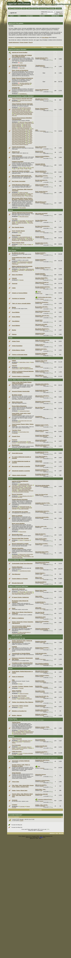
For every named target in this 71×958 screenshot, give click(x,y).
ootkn (41, 312)
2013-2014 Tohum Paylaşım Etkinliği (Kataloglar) (22, 144)
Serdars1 (42, 402)
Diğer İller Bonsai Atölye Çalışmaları (21, 491)
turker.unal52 (43, 165)
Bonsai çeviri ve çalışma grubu (26, 554)
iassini (41, 316)
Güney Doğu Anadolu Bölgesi (19, 733)
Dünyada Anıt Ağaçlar (21, 221)
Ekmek (21, 707)
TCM (41, 181)
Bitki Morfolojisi (29, 270)
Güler (41, 147)
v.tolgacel (42, 613)
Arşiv (57, 833)
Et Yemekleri (22, 697)
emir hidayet (42, 539)
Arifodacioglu (43, 512)
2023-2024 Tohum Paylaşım (24, 127)
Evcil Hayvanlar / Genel (25, 746)
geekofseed (42, 706)
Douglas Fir (42, 781)
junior (41, 221)
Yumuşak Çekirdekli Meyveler (18, 238)
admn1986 (42, 329)
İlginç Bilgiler (22, 269)
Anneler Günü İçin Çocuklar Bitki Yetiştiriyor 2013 (22, 194)
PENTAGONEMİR (44, 486)
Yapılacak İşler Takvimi (24, 411)
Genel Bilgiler (22, 220)
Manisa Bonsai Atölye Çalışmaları (26, 490)
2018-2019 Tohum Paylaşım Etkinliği (22, 131)
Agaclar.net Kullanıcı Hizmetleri (17, 49)
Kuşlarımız (24, 748)
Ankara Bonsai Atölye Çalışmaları (19, 486)
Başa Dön (61, 833)
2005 (30, 168)
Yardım (21, 62)
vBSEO (41, 837)
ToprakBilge (42, 109)
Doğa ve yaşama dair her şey (17, 638)
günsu (41, 90)
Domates (21, 280)
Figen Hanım (43, 385)
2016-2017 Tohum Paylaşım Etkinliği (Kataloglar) (22, 139)
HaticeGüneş (43, 131)
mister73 (42, 752)
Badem (29, 244)
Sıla (41, 350)
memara (42, 334)
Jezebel (41, 676)
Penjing (21, 540)
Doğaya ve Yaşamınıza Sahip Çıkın (18, 586)
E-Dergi (35, 8)
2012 (25, 167)
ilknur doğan (42, 152)
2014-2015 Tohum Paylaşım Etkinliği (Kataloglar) (22, 142)
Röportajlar (29, 591)
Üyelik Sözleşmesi (14, 42)
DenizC (41, 345)
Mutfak (10, 668)
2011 (29, 167)
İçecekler (21, 688)
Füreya (41, 367)
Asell (41, 775)
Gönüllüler (52, 8)
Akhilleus (42, 504)
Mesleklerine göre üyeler (17, 85)
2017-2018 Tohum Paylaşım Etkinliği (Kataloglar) (22, 135)
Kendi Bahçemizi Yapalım (25, 570)
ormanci (41, 648)
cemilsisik (42, 283)
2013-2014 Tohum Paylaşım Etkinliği (22, 143)
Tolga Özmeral (43, 711)
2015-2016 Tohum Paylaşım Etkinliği (22, 136)
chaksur (41, 157)
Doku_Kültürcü (43, 446)
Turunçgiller (29, 239)
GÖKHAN (42, 457)
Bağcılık (13, 245)
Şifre (42, 13)
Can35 (41, 408)
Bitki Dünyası (12, 250)
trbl (40, 527)
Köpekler (19, 748)
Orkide (10, 337)
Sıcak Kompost (23, 441)
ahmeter (42, 583)
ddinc (41, 461)
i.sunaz (41, 244)
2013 (21, 167)
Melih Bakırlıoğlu (43, 436)
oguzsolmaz (42, 697)
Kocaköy (21, 820)
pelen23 (41, 185)
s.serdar (42, 425)
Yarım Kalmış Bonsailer (23, 508)
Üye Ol (11, 15)
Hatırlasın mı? (58, 12)
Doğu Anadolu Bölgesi (28, 732)
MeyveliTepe (42, 58)
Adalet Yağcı (42, 642)
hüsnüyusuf (42, 287)
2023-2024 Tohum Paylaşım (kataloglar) (20, 128)
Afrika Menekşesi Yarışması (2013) (21, 195)
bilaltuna (42, 214)
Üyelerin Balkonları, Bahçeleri (17, 560)
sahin (41, 574)
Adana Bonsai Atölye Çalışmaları (21, 487)
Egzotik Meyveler (15, 240)
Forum (24, 8)
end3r (41, 702)
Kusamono (27, 540)
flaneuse (42, 99)
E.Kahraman (42, 354)
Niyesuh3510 (43, 172)
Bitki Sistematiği (30, 269)
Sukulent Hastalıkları (28, 368)
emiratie (41, 518)
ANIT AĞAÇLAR (16, 248)
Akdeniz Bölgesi (20, 731)
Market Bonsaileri (16, 507)
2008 (18, 168)
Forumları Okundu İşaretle (35, 809)
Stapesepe (42, 371)
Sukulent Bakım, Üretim (17, 368)
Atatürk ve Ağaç (28, 592)
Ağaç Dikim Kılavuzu (24, 216)
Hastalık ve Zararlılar (14, 449)
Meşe (21, 232)
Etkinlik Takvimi (55, 15)
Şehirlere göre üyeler (25, 84)
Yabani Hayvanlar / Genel (25, 740)
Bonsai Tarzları (23, 531)
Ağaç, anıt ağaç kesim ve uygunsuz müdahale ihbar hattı (21, 633)
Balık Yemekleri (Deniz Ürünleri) (25, 698)
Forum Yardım (29, 15)
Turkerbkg (42, 361)
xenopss (42, 597)
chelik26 (42, 568)
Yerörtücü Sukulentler (24, 367)
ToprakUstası (43, 740)
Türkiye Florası (13, 719)
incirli (41, 795)
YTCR (41, 176)
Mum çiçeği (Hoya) (22, 262)
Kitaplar (15, 270)
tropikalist (42, 728)
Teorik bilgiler (21, 270)
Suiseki (13, 541)
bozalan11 (42, 268)
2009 (14, 168)
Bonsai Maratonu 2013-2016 (26, 496)
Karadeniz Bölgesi (30, 731)
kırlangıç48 (42, 692)
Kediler (13, 748)
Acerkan (41, 495)
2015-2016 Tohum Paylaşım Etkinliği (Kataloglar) (22, 137)
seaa (41, 227)
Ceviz (25, 244)
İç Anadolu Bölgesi (17, 732)
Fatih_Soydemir (43, 376)
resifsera (42, 431)
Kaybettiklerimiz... (23, 93)
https (61, 13)
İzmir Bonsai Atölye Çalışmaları (25, 485)
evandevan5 (42, 341)
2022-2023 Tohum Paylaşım (26, 122)
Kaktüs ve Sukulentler (15, 358)
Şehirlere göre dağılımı (22, 222)
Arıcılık (21, 753)
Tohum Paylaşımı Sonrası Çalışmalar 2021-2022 (21, 109)
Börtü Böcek (19, 741)
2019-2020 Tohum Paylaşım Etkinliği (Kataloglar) (22, 130)
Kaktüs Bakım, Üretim (24, 362)
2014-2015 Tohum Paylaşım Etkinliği (22, 140)
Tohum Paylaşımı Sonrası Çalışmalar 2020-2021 (22, 112)
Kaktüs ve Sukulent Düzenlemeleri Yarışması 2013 (20, 193)
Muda (41, 321)
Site (10, 8)
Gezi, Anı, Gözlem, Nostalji (18, 592)
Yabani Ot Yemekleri (24, 693)
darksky (41, 801)
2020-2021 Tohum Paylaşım (18, 123)
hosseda (42, 603)
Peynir (21, 683)
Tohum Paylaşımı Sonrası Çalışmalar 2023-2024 (21, 108)
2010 (32, 167)
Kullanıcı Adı (44, 11)
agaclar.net (52, 833)
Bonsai (11, 478)
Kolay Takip (22, 67)
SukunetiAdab (43, 681)
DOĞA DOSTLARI (17, 635)
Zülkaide (42, 299)
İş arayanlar (22, 806)
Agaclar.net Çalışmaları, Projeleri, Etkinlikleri (21, 96)
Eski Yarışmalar (29, 195)
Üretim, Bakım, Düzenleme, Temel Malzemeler (21, 380)
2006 (26, 168)
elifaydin (42, 786)
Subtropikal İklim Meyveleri (27, 240)
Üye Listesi (42, 15)
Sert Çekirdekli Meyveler (25, 236)
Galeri (29, 8)
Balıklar (30, 748)
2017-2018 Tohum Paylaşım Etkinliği (22, 134)
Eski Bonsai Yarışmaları (17, 497)
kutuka (41, 534)
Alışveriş (11, 756)
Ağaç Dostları (22, 591)
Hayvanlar (11, 736)
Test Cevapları (23, 207)
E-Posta (59, 8)
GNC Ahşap (42, 66)
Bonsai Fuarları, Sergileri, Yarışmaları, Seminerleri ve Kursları (21, 556)
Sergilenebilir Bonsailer (25, 506)
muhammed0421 (43, 672)
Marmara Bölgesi (23, 730)
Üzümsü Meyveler (21, 239)
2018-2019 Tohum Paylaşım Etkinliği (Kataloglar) (22, 133)
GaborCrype (42, 192)
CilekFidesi (42, 325)
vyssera (41, 254)
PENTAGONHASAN (44, 664)
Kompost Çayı (31, 442)
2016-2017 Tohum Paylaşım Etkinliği (22, 138)
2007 (22, 168)
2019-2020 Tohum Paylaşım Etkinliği (23, 129)
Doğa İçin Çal (16, 8)
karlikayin (42, 453)
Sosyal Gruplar (43, 8)
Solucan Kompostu (22, 442)
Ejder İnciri (42, 237)
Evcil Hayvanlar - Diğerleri (17, 749)
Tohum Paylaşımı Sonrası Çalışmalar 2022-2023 (21, 110)
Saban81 (42, 466)
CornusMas (42, 417)
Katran (41, 747)
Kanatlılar (20, 754)
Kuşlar (13, 741)
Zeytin (21, 244)
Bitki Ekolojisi (15, 271)
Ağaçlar (11, 210)
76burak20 (42, 231)
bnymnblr (42, 279)
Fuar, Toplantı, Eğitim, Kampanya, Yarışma (21, 593)
